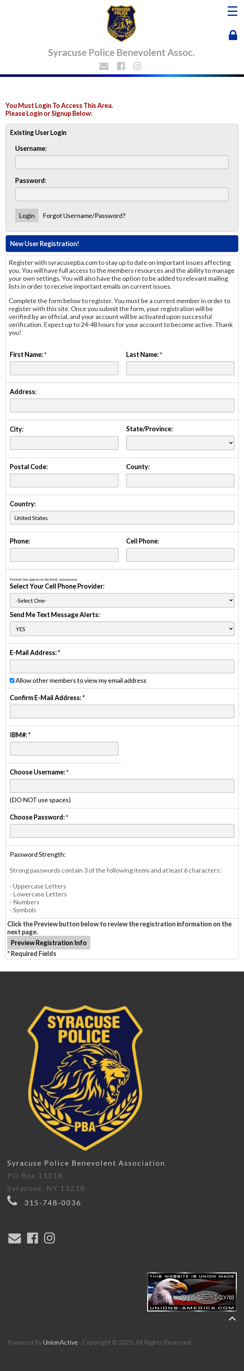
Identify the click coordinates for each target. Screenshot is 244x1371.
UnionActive (60, 1342)
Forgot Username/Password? (84, 215)
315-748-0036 (52, 1202)
